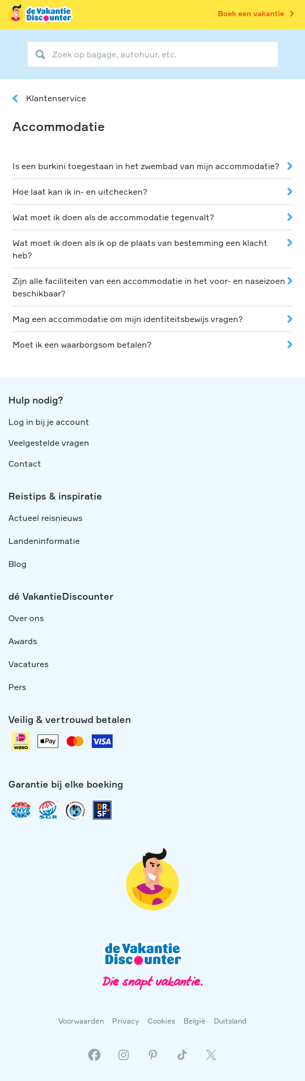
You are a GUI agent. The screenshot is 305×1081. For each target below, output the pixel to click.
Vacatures (28, 664)
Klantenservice (56, 98)
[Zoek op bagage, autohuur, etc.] (153, 54)
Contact (24, 463)
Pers (17, 687)
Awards (22, 641)
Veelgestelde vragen (48, 442)
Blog (17, 564)
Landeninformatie (44, 541)
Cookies (161, 1020)
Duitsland (230, 1020)
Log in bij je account (48, 422)
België (194, 1020)
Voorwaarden (81, 1020)
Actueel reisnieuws (45, 518)
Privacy (125, 1020)
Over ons (26, 618)
